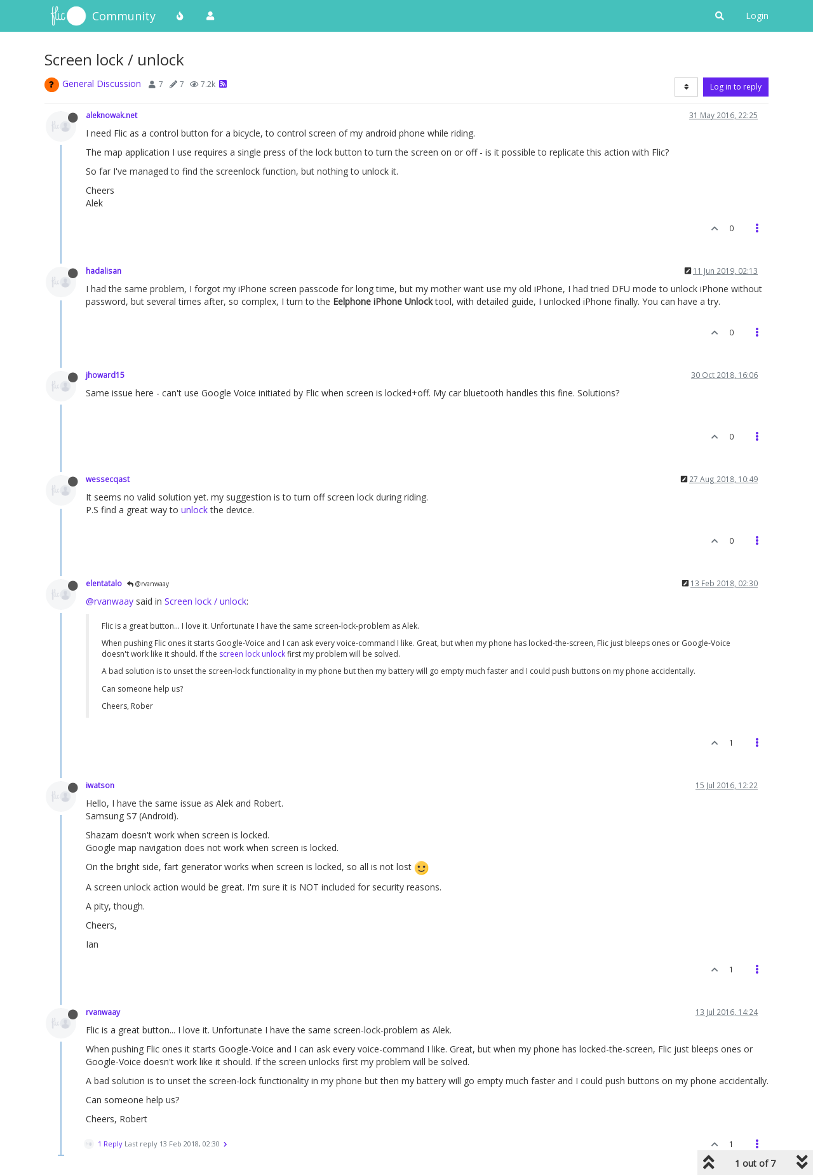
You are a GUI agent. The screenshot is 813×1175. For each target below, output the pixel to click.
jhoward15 (105, 375)
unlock (194, 510)
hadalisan (103, 270)
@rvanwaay (148, 583)
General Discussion (101, 83)
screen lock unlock (252, 653)
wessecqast (108, 479)
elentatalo (104, 583)
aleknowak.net (111, 115)
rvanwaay (103, 1012)
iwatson (100, 785)
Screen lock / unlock (205, 601)
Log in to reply (736, 86)
